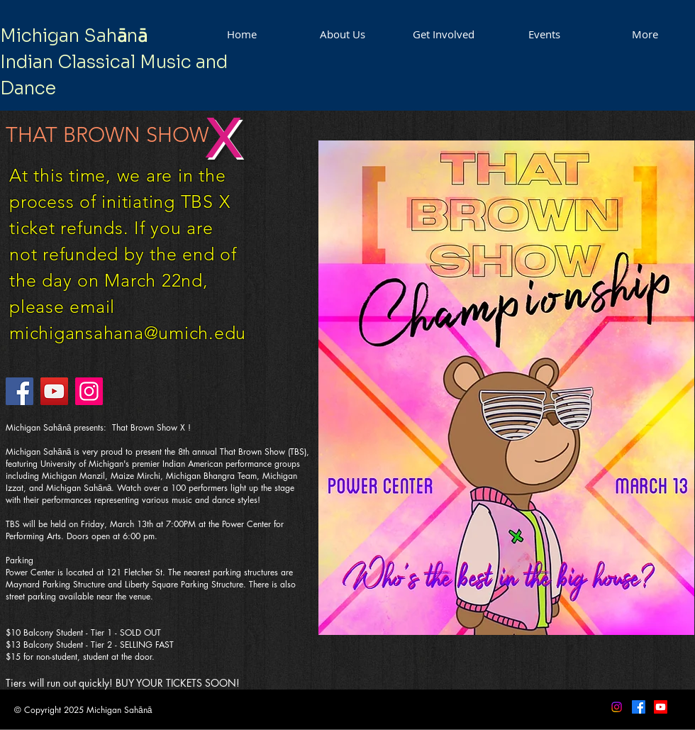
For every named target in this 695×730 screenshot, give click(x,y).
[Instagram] (89, 391)
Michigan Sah (58, 36)
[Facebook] (19, 391)
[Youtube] (660, 707)
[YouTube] (54, 391)
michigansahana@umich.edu (127, 332)
